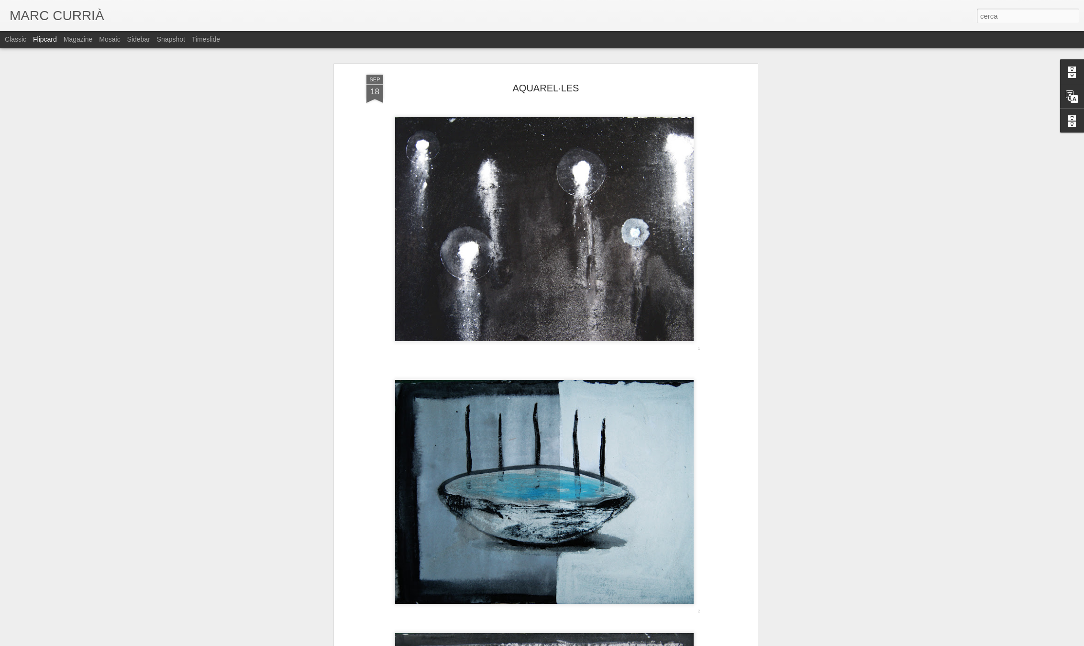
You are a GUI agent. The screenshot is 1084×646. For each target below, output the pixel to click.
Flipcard (45, 39)
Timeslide (206, 39)
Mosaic (109, 39)
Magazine (78, 39)
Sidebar (138, 39)
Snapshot (171, 39)
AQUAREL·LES (546, 88)
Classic (15, 39)
